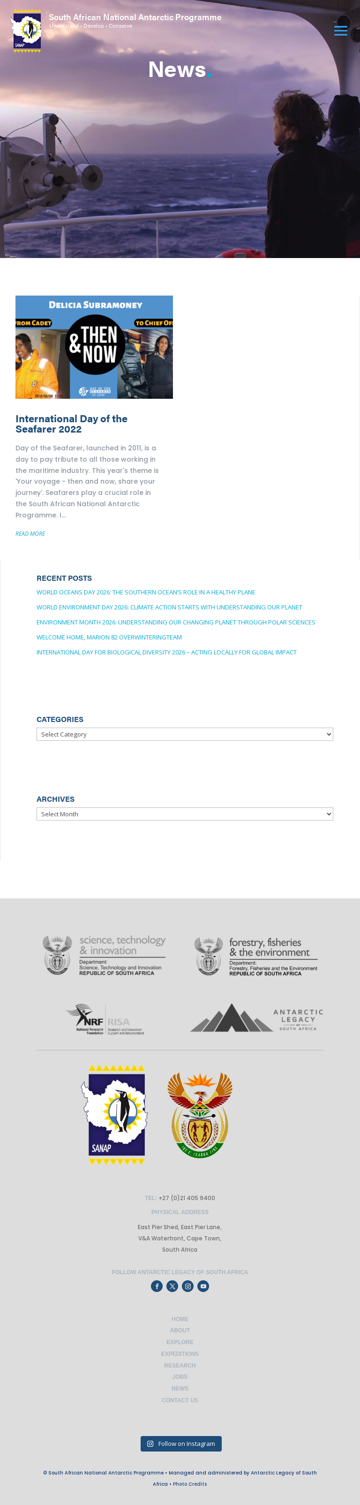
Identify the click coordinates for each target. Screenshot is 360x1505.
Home (180, 1319)
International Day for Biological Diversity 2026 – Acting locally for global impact (167, 652)
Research (179, 1365)
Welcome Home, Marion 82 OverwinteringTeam (109, 637)
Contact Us (180, 1400)
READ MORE (30, 534)
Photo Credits (190, 1484)
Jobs (180, 1377)
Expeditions (180, 1354)
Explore (179, 1342)
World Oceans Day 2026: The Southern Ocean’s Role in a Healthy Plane (146, 592)
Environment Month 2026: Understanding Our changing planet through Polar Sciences (176, 622)
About (180, 1330)
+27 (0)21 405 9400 (186, 1198)
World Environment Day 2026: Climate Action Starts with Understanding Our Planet (169, 607)
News (180, 1388)
